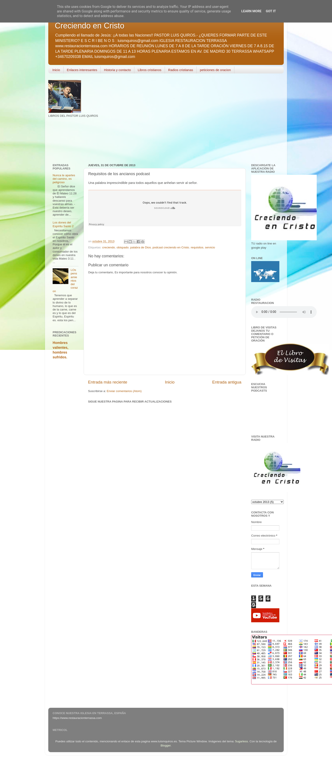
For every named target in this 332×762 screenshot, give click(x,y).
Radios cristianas (180, 70)
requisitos (197, 247)
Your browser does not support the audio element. (284, 312)
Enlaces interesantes (82, 70)
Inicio (56, 70)
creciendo (108, 247)
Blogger (166, 745)
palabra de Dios (140, 247)
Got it (271, 11)
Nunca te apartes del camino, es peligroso (64, 179)
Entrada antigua (226, 382)
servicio (210, 247)
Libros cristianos (149, 70)
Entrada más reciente (107, 382)
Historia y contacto (117, 70)
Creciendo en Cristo (89, 25)
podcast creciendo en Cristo (170, 247)
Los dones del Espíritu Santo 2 (63, 224)
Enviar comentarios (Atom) (124, 391)
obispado (123, 247)
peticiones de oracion (215, 70)
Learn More (251, 11)
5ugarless (241, 741)
